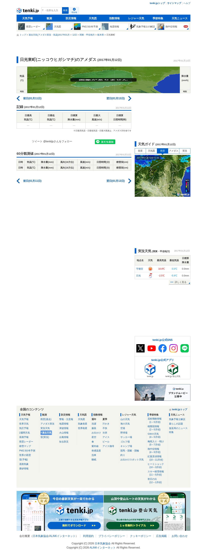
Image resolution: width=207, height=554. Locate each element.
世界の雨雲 (25, 455)
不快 (105, 428)
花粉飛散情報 (157, 420)
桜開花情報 (157, 428)
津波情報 (64, 428)
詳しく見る (180, 282)
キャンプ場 (126, 446)
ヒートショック (157, 466)
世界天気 (24, 423)
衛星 (140, 150)
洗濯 (94, 423)
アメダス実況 (47, 423)
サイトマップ (174, 3)
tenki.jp (28, 11)
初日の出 (157, 481)
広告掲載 (161, 536)
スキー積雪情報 (157, 473)
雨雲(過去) (45, 419)
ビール (106, 441)
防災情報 (71, 18)
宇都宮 (139, 268)
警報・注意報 (66, 419)
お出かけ (96, 432)
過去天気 (46, 432)
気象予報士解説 (177, 419)
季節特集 (158, 18)
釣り (122, 455)
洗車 (94, 455)
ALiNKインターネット (62, 536)
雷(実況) (44, 437)
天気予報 (27, 18)
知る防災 (64, 441)
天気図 (93, 18)
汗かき (106, 423)
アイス (106, 437)
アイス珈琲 (108, 446)
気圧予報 (24, 428)
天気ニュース (180, 18)
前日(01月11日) (32, 98)
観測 (49, 18)
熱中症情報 (157, 451)
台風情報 (64, 437)
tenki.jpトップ (157, 3)
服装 (94, 428)
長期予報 (24, 437)
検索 (65, 10)
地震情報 (64, 423)
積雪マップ (25, 446)
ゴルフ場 (125, 441)
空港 (122, 428)
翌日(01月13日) (115, 98)
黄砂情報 (24, 468)
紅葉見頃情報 (157, 458)
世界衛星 (82, 428)
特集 (171, 432)
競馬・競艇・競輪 (129, 450)
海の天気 (125, 423)
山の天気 (125, 419)
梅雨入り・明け (157, 443)
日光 (138, 275)
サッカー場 (126, 437)
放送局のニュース (178, 428)
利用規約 (88, 536)
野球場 (123, 432)
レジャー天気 (136, 18)
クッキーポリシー (140, 536)
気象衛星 (82, 423)
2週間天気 (24, 432)
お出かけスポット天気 (132, 459)
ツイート (37, 141)
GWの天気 (157, 435)
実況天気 (45, 428)
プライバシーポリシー (112, 536)
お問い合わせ (180, 536)
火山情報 (64, 432)
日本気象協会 (41, 536)
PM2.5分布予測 (27, 450)
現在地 (74, 12)
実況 (184, 150)
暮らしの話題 (176, 423)
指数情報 (114, 18)
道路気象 (24, 464)
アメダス (173, 150)
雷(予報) (23, 459)
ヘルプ (186, 3)
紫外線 (95, 446)
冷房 (105, 432)
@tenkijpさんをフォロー (57, 141)
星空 (94, 437)
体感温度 (96, 450)
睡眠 (94, 459)
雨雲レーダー (26, 441)
